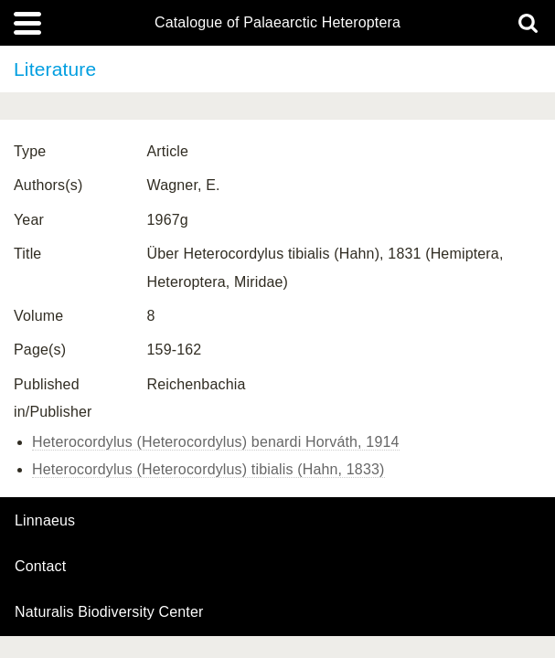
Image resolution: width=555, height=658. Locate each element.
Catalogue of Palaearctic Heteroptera (277, 23)
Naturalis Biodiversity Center (109, 612)
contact (40, 566)
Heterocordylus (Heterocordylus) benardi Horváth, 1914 (216, 442)
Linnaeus (45, 521)
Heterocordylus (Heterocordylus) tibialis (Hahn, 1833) (208, 469)
